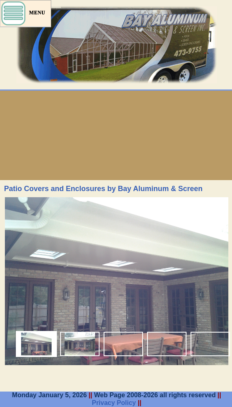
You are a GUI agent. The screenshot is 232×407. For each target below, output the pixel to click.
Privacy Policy (114, 402)
